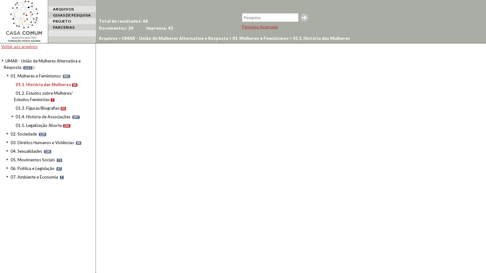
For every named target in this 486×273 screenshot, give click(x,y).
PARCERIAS (64, 27)
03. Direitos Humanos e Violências (42, 142)
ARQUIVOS (63, 9)
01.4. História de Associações (43, 116)
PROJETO (62, 21)
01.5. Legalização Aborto (39, 125)
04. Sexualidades (26, 151)
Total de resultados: (123, 21)
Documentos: (116, 28)
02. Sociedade (24, 133)
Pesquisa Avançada (260, 26)
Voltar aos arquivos (19, 46)
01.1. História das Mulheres (43, 84)
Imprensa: (159, 28)
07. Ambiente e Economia (34, 177)
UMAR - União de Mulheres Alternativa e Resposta (174, 38)
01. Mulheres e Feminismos (36, 75)
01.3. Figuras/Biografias (38, 108)
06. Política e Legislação (32, 168)
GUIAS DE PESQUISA (72, 15)
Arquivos (108, 38)
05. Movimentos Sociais (33, 159)
